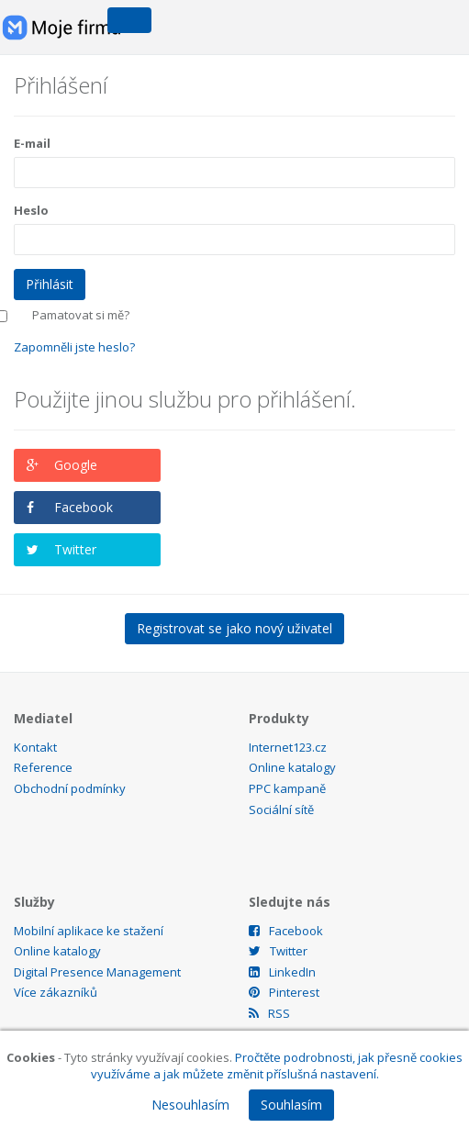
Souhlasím (291, 1104)
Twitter (75, 549)
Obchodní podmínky (70, 788)
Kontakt (35, 747)
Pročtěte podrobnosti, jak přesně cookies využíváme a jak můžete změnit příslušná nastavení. (277, 1066)
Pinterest (284, 992)
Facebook (83, 507)
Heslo (31, 210)
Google (75, 465)
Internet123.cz (288, 747)
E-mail (32, 143)
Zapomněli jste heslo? (74, 347)
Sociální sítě (281, 809)
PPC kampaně (287, 788)
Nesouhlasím (190, 1104)
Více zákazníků (55, 992)
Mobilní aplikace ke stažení (88, 930)
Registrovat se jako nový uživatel (234, 628)
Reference (43, 767)
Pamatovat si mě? (80, 315)
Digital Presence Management (97, 972)
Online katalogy (292, 767)
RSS (269, 1013)
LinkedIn (282, 972)
